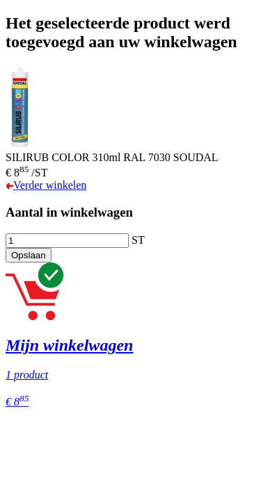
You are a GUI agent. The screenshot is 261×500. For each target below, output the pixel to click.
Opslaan (28, 255)
